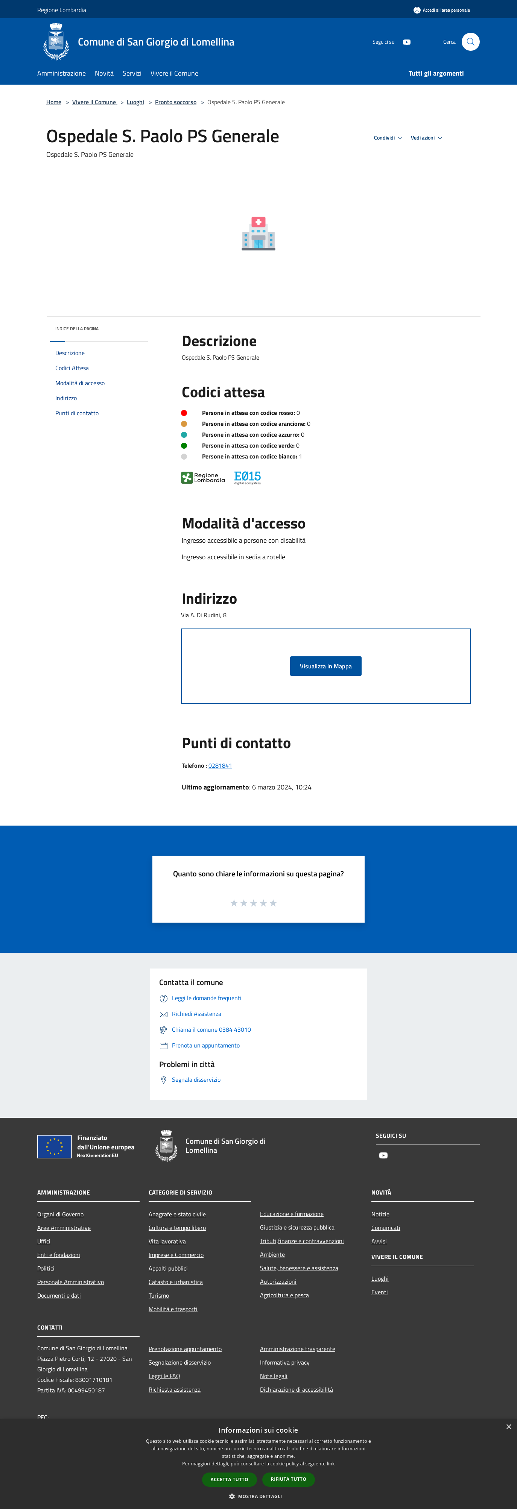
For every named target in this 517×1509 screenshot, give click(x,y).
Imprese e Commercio (176, 1254)
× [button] (508, 1427)
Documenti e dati (59, 1295)
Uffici (43, 1241)
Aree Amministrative (64, 1227)
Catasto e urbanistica (176, 1281)
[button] (258, 1496)
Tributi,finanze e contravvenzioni (302, 1240)
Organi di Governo (60, 1214)
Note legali (273, 1375)
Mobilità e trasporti (173, 1308)
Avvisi (379, 1241)
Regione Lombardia (61, 9)
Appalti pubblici (168, 1268)
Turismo (159, 1295)
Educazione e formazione (292, 1213)
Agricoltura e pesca (284, 1295)
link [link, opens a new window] (331, 1463)
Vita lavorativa (167, 1241)
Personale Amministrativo (70, 1281)
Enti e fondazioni (58, 1254)
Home (53, 101)
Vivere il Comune (94, 101)
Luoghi (135, 101)
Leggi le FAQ (164, 1375)
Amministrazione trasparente (297, 1348)
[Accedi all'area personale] (442, 10)
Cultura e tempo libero (177, 1227)
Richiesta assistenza (175, 1389)
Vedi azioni (428, 138)
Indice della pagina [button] (77, 328)
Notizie (380, 1214)
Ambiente (272, 1254)
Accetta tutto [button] (229, 1479)
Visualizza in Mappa (326, 666)
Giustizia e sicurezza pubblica (297, 1227)
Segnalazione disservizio (180, 1362)
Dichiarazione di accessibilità (296, 1389)
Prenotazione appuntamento (185, 1348)
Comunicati (385, 1227)
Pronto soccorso (175, 101)
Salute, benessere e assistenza (299, 1267)
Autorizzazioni (278, 1281)
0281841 (220, 765)
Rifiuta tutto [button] (289, 1479)
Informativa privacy (285, 1362)
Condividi (389, 138)
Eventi (379, 1291)
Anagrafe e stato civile (177, 1214)
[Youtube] (403, 41)
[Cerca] (471, 42)
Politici (46, 1268)
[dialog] (258, 1464)
